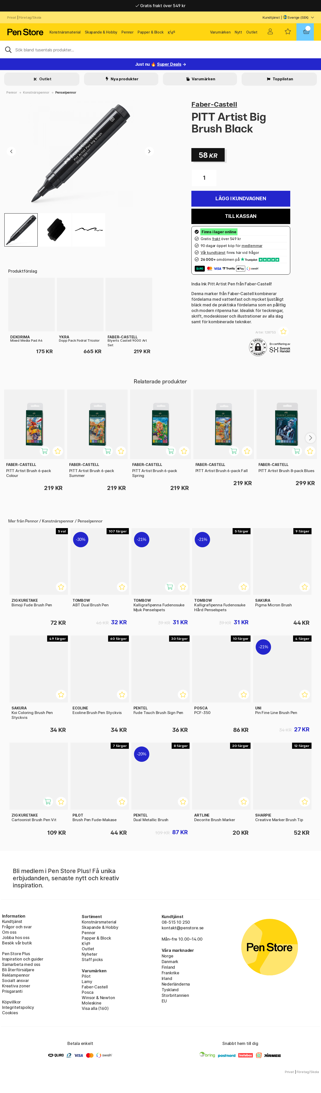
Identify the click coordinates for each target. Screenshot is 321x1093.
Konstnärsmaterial (65, 32)
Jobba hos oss (15, 937)
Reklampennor (16, 975)
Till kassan (240, 216)
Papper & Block (151, 32)
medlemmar (252, 245)
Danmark (170, 961)
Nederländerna (176, 984)
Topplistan (282, 78)
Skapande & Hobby (101, 32)
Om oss (9, 932)
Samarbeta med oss (21, 964)
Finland (168, 967)
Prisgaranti (12, 991)
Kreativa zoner (16, 985)
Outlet (251, 32)
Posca (87, 992)
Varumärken (220, 32)
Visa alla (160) (95, 1008)
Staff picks (92, 959)
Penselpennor (65, 92)
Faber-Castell (214, 104)
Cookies (10, 1012)
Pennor (127, 32)
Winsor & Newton (98, 997)
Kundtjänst (271, 17)
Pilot (86, 976)
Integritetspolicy (18, 1007)
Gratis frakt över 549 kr (160, 5)
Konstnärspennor (36, 92)
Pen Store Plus (16, 953)
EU (164, 1000)
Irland (167, 978)
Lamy (87, 981)
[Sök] (160, 49)
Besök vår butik (17, 942)
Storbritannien (175, 995)
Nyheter (89, 954)
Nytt (238, 32)
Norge (167, 955)
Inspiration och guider (22, 959)
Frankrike (170, 972)
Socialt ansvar (15, 980)
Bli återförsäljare (18, 969)
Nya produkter (124, 78)
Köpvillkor (11, 1002)
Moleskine (91, 1003)
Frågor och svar (17, 926)
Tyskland (170, 989)
